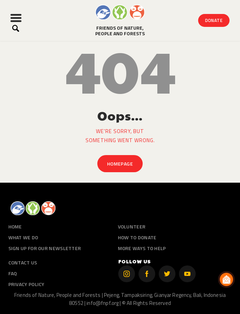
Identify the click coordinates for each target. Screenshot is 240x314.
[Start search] (15, 28)
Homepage (120, 163)
